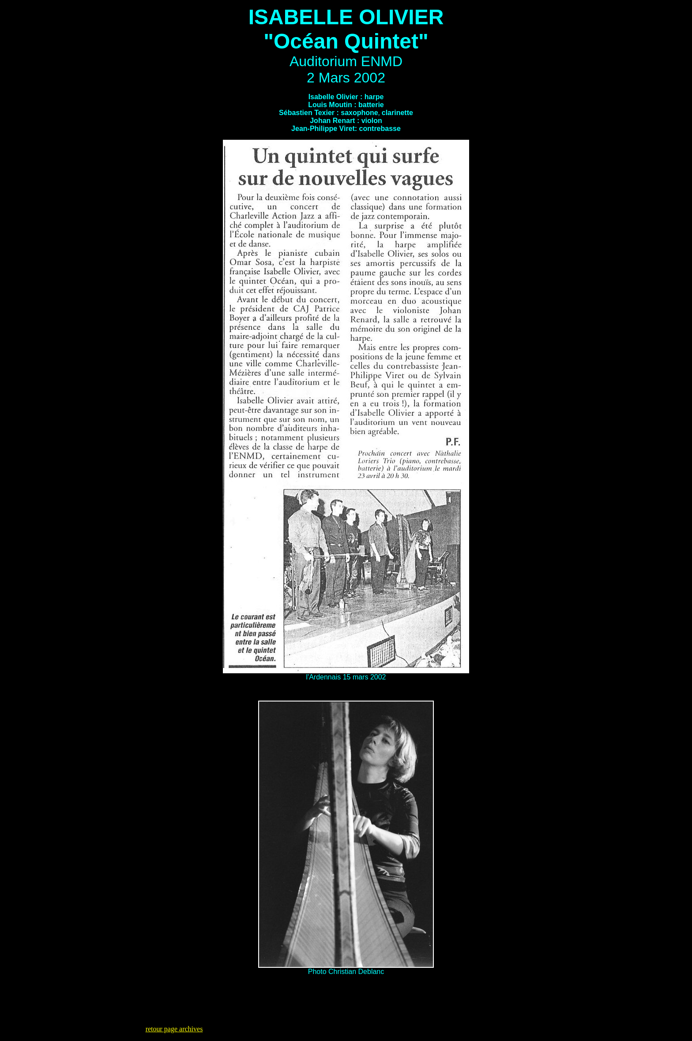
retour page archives (174, 1029)
